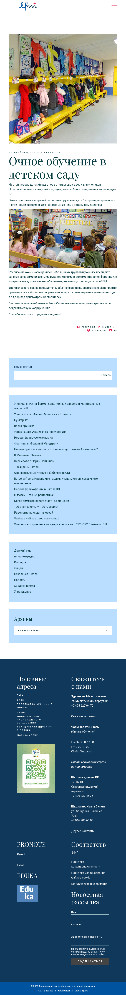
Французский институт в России (35, 728)
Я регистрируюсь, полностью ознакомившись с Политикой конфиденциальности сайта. (88, 951)
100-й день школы (26, 467)
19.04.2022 (53, 152)
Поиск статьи (23, 366)
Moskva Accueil (29, 735)
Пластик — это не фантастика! (34, 495)
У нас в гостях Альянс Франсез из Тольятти (42, 414)
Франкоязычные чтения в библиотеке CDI (42, 473)
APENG (21, 712)
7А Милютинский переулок (89, 701)
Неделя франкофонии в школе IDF (37, 489)
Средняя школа (24, 585)
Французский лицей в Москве (55, 986)
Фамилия (76, 924)
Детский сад (18, 152)
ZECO (20, 700)
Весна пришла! (24, 426)
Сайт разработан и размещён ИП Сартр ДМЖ (63, 990)
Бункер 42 (21, 420)
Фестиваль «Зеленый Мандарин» (36, 443)
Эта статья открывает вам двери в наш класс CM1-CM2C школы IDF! (60, 524)
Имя (73, 912)
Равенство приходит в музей (33, 512)
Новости (36, 152)
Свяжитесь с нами (83, 716)
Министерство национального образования (29, 719)
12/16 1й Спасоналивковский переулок (84, 786)
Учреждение (22, 591)
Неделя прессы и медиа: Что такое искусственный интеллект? (56, 449)
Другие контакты (82, 831)
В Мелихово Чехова (27, 455)
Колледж (20, 562)
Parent (21, 854)
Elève (20, 865)
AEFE (20, 695)
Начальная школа (25, 574)
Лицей (18, 568)
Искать (106, 375)
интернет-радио (24, 556)
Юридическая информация (89, 884)
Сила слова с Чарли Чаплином (34, 461)
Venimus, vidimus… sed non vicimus (36, 518)
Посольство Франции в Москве (34, 706)
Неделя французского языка (33, 437)
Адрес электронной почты (86, 936)
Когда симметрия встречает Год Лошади (41, 501)
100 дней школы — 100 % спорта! (36, 506)
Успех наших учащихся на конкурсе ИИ (40, 431)
